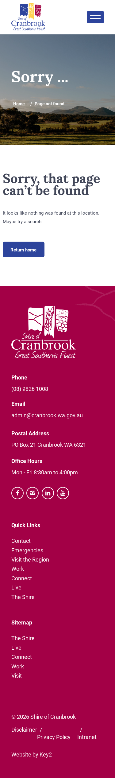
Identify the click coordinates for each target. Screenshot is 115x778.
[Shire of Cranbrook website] (28, 17)
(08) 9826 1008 (29, 388)
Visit (16, 675)
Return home (23, 250)
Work (17, 568)
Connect (21, 578)
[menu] (95, 17)
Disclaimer (24, 729)
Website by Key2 (31, 754)
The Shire (23, 597)
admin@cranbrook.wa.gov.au (47, 415)
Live (16, 587)
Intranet (87, 737)
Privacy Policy (54, 737)
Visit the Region (30, 559)
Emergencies (27, 550)
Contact (21, 540)
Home (19, 104)
